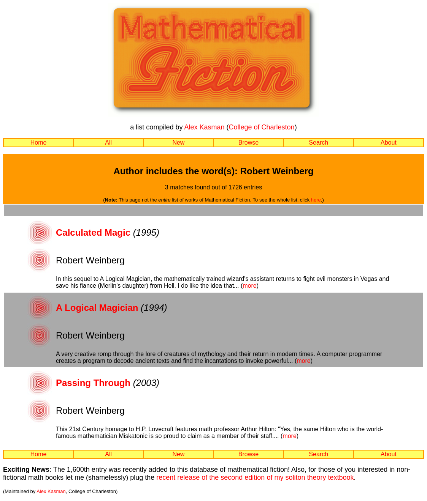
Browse (248, 142)
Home (38, 142)
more (249, 285)
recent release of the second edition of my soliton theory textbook (255, 477)
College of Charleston (262, 127)
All (108, 142)
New (178, 142)
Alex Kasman (204, 127)
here (316, 200)
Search (318, 142)
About (389, 142)
